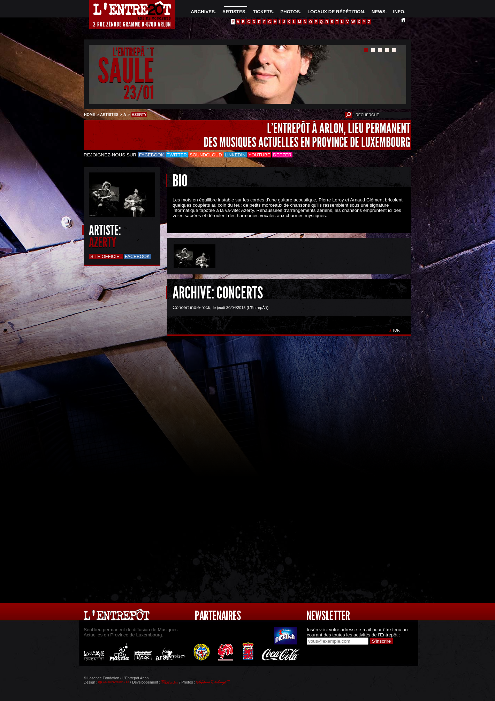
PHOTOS (290, 11)
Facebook (151, 154)
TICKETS (263, 11)
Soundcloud (206, 154)
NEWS (379, 11)
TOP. (396, 330)
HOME (89, 114)
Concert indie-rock (191, 307)
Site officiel (106, 256)
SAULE (126, 71)
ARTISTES (233, 11)
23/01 (138, 92)
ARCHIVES (203, 11)
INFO (398, 11)
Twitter (177, 154)
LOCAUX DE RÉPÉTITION (335, 11)
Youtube (260, 154)
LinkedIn (235, 154)
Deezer (282, 154)
